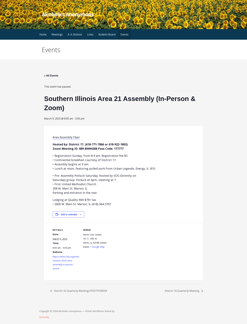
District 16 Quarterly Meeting (182, 291)
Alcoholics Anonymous (67, 14)
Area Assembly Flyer (66, 137)
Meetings (57, 34)
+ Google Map (97, 246)
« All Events (51, 75)
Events (124, 34)
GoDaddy (44, 317)
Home (42, 34)
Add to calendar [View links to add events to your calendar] (69, 214)
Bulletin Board (106, 34)
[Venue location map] (129, 244)
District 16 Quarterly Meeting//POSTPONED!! (80, 291)
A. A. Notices (75, 34)
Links (90, 34)
